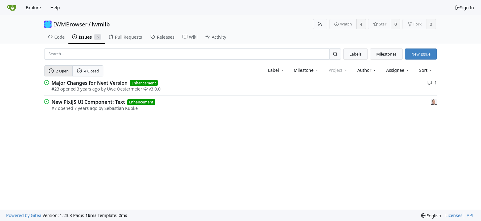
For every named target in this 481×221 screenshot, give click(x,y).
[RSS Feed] (320, 24)
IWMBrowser (70, 24)
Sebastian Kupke (121, 108)
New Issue (421, 54)
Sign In (464, 7)
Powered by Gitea (23, 215)
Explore (33, 7)
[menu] (426, 70)
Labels (355, 54)
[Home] (11, 7)
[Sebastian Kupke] (434, 102)
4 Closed (88, 71)
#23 (55, 89)
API (470, 215)
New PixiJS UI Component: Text (88, 102)
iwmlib (101, 24)
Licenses (454, 215)
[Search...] (335, 53)
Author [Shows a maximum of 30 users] (367, 70)
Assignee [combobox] (398, 70)
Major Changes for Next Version (90, 83)
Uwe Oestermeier (124, 89)
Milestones (386, 54)
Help (55, 7)
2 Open (59, 71)
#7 (54, 108)
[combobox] (276, 70)
